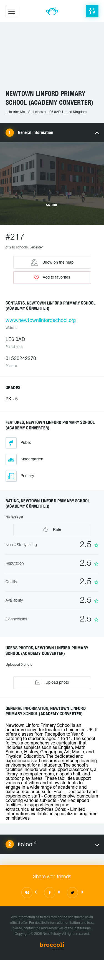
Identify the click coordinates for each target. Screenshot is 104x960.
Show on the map (52, 262)
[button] (92, 11)
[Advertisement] (52, 58)
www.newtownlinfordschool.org (41, 320)
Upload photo (52, 682)
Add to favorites (52, 277)
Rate (52, 529)
